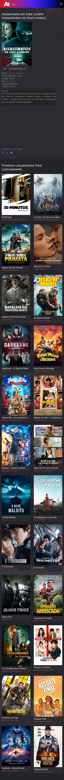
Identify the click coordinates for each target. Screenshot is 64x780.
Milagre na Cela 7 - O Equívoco (48, 418)
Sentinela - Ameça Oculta (13, 768)
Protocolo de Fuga (10, 718)
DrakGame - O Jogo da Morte (15, 368)
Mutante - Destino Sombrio (14, 468)
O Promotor (39, 568)
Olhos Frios (7, 617)
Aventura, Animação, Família (44, 371)
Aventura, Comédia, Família (12, 420)
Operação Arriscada (43, 618)
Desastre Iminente (42, 318)
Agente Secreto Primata (12, 268)
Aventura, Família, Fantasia (11, 671)
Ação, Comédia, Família (10, 270)
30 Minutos (7, 217)
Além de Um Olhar (42, 266)
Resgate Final (40, 719)
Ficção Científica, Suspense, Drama (14, 220)
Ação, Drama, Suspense (42, 320)
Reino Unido (10, 81)
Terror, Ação (6, 371)
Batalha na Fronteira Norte (13, 317)
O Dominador (8, 566)
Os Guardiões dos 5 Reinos (14, 668)
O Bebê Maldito (9, 517)
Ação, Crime (6, 619)
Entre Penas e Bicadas (44, 368)
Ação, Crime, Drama (41, 570)
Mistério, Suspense (16, 73)
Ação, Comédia (39, 621)
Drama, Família (39, 520)
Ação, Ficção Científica (10, 470)
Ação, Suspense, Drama (10, 720)
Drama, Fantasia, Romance (44, 470)
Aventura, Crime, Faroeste (43, 772)
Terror (4, 520)
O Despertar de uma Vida (45, 517)
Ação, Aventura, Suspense (43, 721)
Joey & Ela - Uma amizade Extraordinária (20, 418)
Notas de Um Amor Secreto (46, 468)
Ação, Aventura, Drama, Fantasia (46, 220)
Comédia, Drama (40, 420)
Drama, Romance (40, 269)
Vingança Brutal (41, 769)
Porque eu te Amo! (42, 667)
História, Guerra (7, 319)
